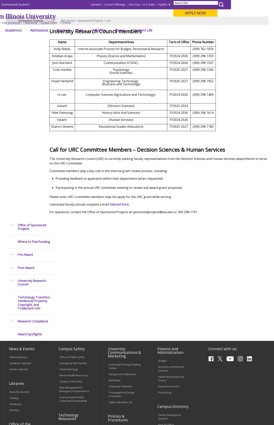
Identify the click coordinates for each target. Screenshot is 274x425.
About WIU (30, 30)
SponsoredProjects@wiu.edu (225, 413)
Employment (41, 395)
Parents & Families (17, 4)
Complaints (115, 372)
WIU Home (67, 39)
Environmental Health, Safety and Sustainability (73, 295)
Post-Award (26, 93)
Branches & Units (19, 288)
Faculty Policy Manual (120, 340)
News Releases (18, 253)
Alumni (105, 30)
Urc (108, 39)
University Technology (71, 347)
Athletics (142, 30)
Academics (56, 30)
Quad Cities (92, 23)
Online (109, 23)
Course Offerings (157, 4)
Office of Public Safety (71, 253)
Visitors (36, 4)
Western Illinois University (61, 16)
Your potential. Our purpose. (43, 23)
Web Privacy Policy (85, 412)
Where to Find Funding (34, 67)
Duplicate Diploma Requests (20, 340)
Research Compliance (33, 147)
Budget (162, 257)
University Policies (119, 324)
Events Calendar (19, 265)
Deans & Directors (168, 327)
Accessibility (19, 395)
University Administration (172, 333)
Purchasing (164, 288)
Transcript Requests (21, 332)
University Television (120, 282)
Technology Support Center (75, 341)
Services (14, 306)
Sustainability (64, 395)
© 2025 (15, 412)
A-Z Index (192, 4)
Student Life (185, 30)
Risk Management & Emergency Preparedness (74, 285)
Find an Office (166, 321)
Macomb (74, 23)
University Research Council (32, 108)
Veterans (85, 395)
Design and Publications (122, 270)
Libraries (139, 4)
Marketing (114, 276)
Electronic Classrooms (71, 329)
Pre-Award (25, 80)
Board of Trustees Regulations (119, 332)
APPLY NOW (238, 13)
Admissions (82, 30)
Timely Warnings (68, 265)
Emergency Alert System (73, 259)
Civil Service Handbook (122, 356)
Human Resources (168, 282)
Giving (163, 30)
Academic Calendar (20, 259)
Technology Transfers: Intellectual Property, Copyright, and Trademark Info (34, 128)
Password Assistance (71, 335)
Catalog (14, 294)
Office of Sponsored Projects (32, 52)
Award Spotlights (30, 160)
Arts (123, 30)
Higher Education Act (120, 298)
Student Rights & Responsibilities (118, 364)
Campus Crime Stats (70, 277)
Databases (16, 300)
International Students (58, 4)
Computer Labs (68, 323)
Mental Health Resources (73, 271)
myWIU (205, 4)
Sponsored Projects (90, 39)
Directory (177, 4)
